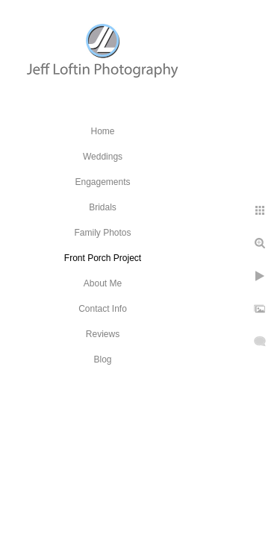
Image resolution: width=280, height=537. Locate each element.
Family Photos (102, 232)
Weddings (102, 156)
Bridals (102, 207)
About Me (103, 283)
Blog (102, 359)
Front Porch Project (102, 258)
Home (102, 131)
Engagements (102, 182)
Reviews (102, 334)
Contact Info (102, 309)
